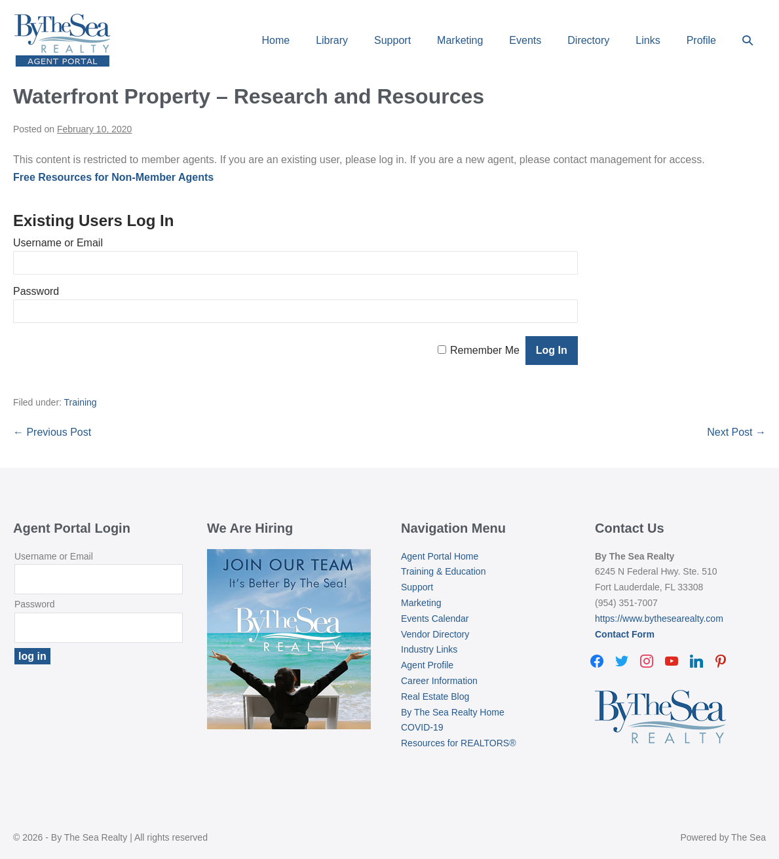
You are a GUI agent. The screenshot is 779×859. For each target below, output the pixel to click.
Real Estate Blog (435, 696)
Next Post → (736, 432)
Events (525, 40)
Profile (701, 40)
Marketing (460, 40)
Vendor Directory (435, 634)
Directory (588, 40)
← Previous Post (52, 432)
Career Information (439, 681)
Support (392, 40)
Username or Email (58, 242)
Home (275, 40)
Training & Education (443, 571)
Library (332, 40)
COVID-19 (422, 727)
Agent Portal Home (439, 556)
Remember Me (485, 350)
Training (80, 402)
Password (36, 291)
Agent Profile (427, 665)
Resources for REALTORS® (458, 743)
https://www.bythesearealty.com (659, 618)
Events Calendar (435, 618)
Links (648, 40)
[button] (747, 40)
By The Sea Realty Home (452, 712)
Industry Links (429, 649)
